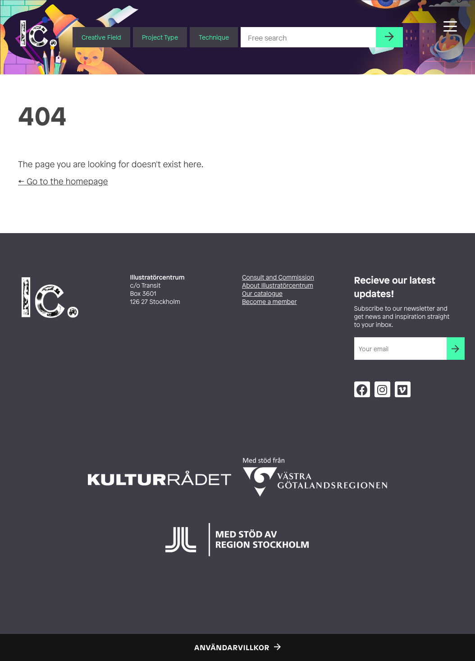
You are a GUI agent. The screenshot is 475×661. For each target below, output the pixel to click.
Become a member (269, 302)
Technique (214, 37)
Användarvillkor (231, 647)
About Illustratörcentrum (277, 285)
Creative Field (101, 37)
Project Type (160, 37)
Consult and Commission (278, 277)
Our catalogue (262, 293)
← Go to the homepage (63, 181)
